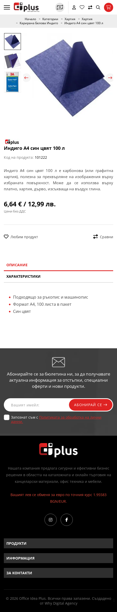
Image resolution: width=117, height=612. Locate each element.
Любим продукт (21, 236)
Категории (50, 19)
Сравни (103, 236)
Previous (26, 77)
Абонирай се (90, 404)
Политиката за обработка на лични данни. (56, 419)
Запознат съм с (56, 419)
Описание (17, 264)
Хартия (70, 19)
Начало (30, 19)
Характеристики (23, 276)
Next (110, 77)
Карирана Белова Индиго (39, 23)
